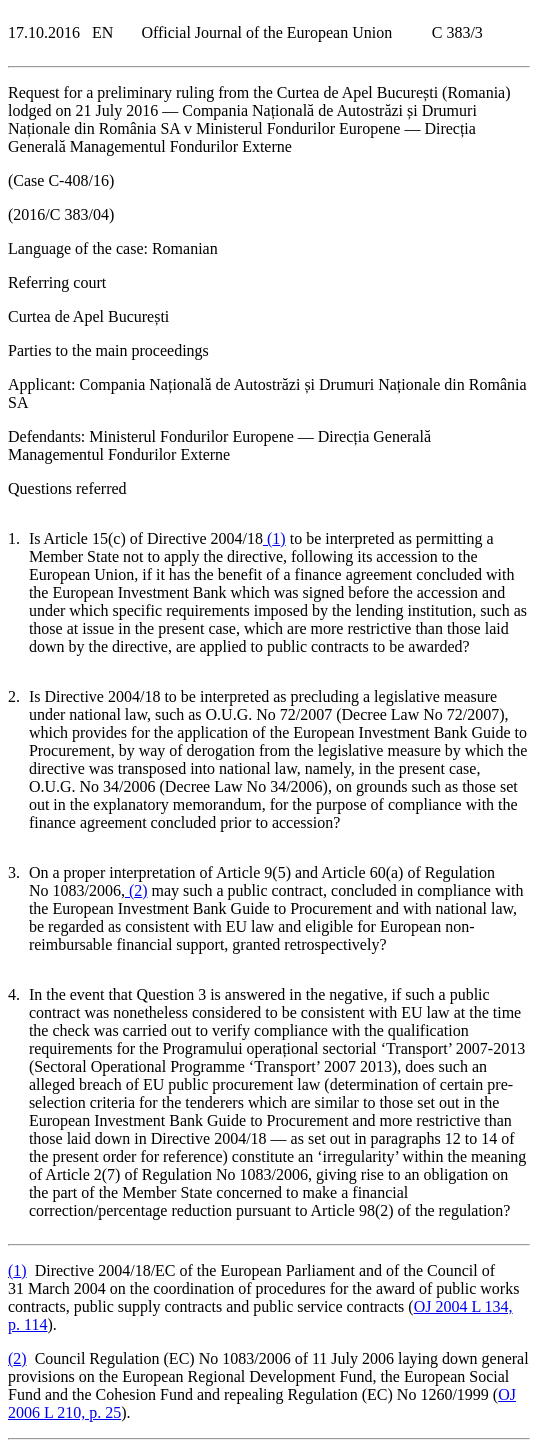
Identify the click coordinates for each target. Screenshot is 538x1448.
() (274, 538)
